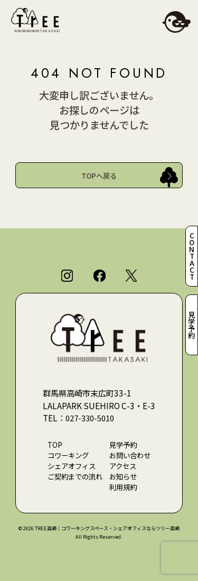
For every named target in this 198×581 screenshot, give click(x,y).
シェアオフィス (72, 465)
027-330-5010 (92, 417)
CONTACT (191, 256)
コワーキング (68, 455)
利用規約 (123, 487)
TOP (55, 444)
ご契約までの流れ (75, 476)
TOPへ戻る (99, 175)
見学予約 (191, 324)
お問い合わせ (129, 455)
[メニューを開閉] (176, 22)
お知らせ (123, 476)
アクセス (122, 465)
